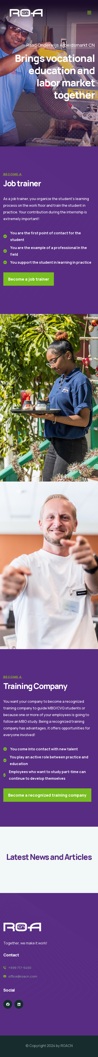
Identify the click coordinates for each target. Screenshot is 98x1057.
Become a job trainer (28, 279)
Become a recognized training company (47, 795)
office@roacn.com (22, 976)
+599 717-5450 (19, 967)
